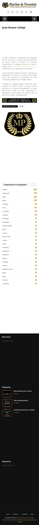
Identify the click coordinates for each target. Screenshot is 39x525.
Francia (20, 233)
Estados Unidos (20, 226)
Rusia (20, 273)
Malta (20, 200)
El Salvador (20, 222)
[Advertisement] (19, 160)
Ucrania (20, 280)
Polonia (20, 265)
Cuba (20, 244)
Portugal (20, 204)
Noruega (20, 262)
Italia (20, 197)
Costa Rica (20, 211)
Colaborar (16, 514)
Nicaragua (20, 218)
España (21, 106)
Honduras (20, 255)
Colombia (20, 247)
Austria (20, 240)
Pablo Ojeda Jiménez (21, 400)
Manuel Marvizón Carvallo (23, 391)
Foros (32, 514)
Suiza (20, 276)
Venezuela (20, 284)
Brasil (20, 229)
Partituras (25, 514)
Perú (20, 208)
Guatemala (20, 193)
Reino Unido (20, 237)
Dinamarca (20, 251)
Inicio (8, 514)
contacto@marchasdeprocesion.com (24, 66)
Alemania (20, 215)
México (20, 258)
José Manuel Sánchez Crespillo (24, 410)
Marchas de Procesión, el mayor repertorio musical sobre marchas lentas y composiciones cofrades (19, 520)
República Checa (20, 269)
